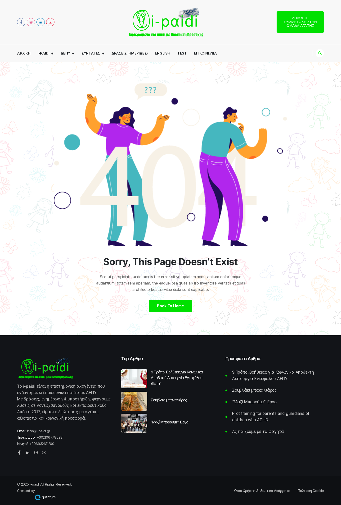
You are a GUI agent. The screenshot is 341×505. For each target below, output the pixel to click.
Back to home (170, 305)
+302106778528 (49, 437)
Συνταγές (90, 53)
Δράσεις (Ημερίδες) (130, 53)
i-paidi (43, 53)
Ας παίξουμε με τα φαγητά (258, 431)
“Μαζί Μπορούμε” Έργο (169, 422)
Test (182, 53)
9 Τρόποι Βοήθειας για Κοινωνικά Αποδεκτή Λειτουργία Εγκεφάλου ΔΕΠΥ (177, 378)
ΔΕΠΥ (65, 53)
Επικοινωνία (205, 53)
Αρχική (24, 53)
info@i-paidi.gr (38, 431)
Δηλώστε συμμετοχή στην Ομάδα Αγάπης (300, 22)
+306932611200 (41, 443)
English (162, 53)
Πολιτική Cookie (310, 490)
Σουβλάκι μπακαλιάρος (169, 400)
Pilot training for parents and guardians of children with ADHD (270, 416)
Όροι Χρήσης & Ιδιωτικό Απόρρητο (262, 490)
